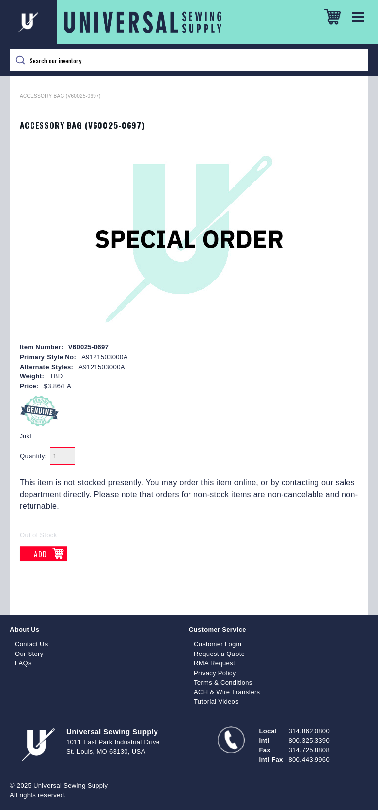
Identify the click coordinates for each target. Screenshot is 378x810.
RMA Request (214, 663)
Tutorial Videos (216, 701)
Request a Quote (219, 653)
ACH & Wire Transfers (227, 692)
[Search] (189, 60)
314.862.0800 (309, 731)
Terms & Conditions (223, 682)
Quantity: (33, 456)
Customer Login (217, 644)
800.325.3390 (309, 740)
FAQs (23, 663)
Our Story (29, 653)
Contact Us (31, 644)
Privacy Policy (215, 673)
